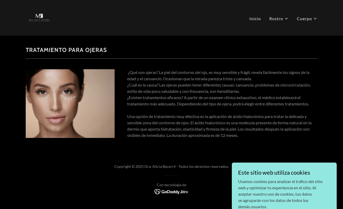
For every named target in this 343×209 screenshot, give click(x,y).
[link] (39, 17)
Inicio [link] (255, 18)
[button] (278, 18)
